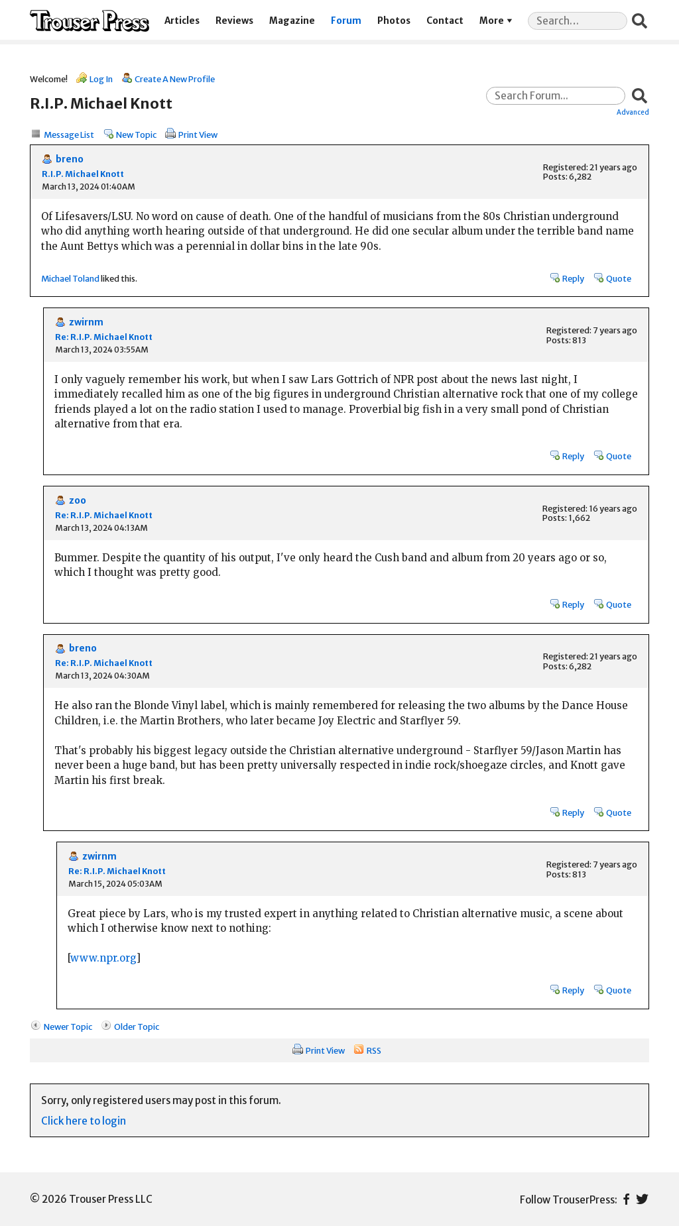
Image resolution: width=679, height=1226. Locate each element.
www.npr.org (103, 958)
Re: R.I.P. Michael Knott (104, 337)
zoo (77, 500)
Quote (618, 278)
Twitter (642, 1199)
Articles (182, 21)
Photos (393, 21)
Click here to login (83, 1121)
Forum (346, 21)
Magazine (292, 21)
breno (70, 159)
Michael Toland (70, 278)
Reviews (234, 21)
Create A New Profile (175, 79)
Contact (444, 21)
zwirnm (86, 322)
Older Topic (136, 1026)
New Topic (136, 134)
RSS (374, 1050)
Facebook (626, 1199)
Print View (197, 134)
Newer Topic (68, 1026)
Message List (69, 134)
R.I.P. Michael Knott (83, 174)
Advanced (633, 112)
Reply (573, 278)
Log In (101, 79)
